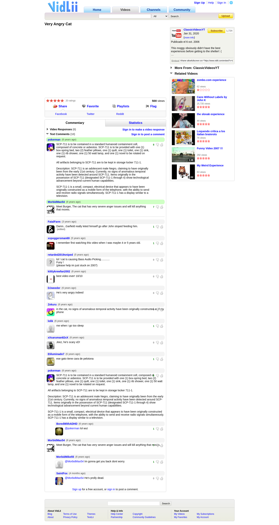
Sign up (76, 489)
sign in (111, 489)
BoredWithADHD (66, 423)
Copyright (137, 514)
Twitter (90, 113)
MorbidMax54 (56, 201)
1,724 (229, 30)
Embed (175, 61)
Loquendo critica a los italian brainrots (211, 133)
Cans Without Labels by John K (212, 99)
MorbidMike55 (65, 456)
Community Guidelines (144, 517)
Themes (91, 514)
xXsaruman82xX (58, 337)
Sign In (221, 2)
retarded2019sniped (60, 254)
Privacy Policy (70, 517)
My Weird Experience (210, 165)
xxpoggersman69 (59, 238)
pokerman (54, 139)
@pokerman (72, 428)
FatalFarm (54, 221)
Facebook (61, 113)
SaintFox (62, 473)
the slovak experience (211, 114)
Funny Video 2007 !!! (210, 148)
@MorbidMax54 (74, 461)
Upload (225, 15)
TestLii (90, 517)
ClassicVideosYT (194, 29)
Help (211, 2)
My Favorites (180, 517)
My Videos (179, 514)
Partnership (117, 517)
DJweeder (54, 287)
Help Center (117, 514)
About (51, 517)
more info (189, 37)
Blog (50, 514)
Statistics (135, 122)
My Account (203, 517)
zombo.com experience (211, 79)
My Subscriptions (205, 514)
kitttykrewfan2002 (59, 271)
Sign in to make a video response (144, 129)
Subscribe (217, 30)
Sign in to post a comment (147, 134)
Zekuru (52, 304)
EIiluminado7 (56, 354)
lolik (50, 321)
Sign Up (199, 2)
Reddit (120, 113)
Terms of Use (70, 514)
